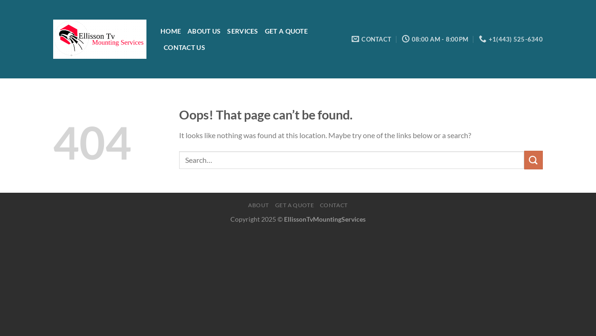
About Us (204, 31)
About (258, 205)
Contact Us (184, 47)
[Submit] (533, 160)
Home (170, 31)
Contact (334, 205)
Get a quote (294, 205)
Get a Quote (286, 31)
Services (242, 31)
